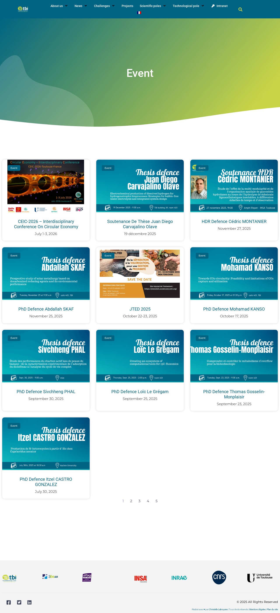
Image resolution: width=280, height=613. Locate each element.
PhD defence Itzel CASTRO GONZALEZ (46, 482)
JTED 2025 (140, 309)
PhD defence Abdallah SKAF (46, 309)
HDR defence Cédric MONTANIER (234, 221)
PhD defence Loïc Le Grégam (140, 391)
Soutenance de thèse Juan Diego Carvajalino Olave (140, 224)
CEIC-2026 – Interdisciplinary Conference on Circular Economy (46, 224)
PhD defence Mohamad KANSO (234, 309)
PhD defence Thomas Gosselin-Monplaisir (234, 394)
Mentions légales (257, 609)
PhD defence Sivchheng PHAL (46, 391)
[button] (240, 9)
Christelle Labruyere (218, 609)
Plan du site (272, 609)
